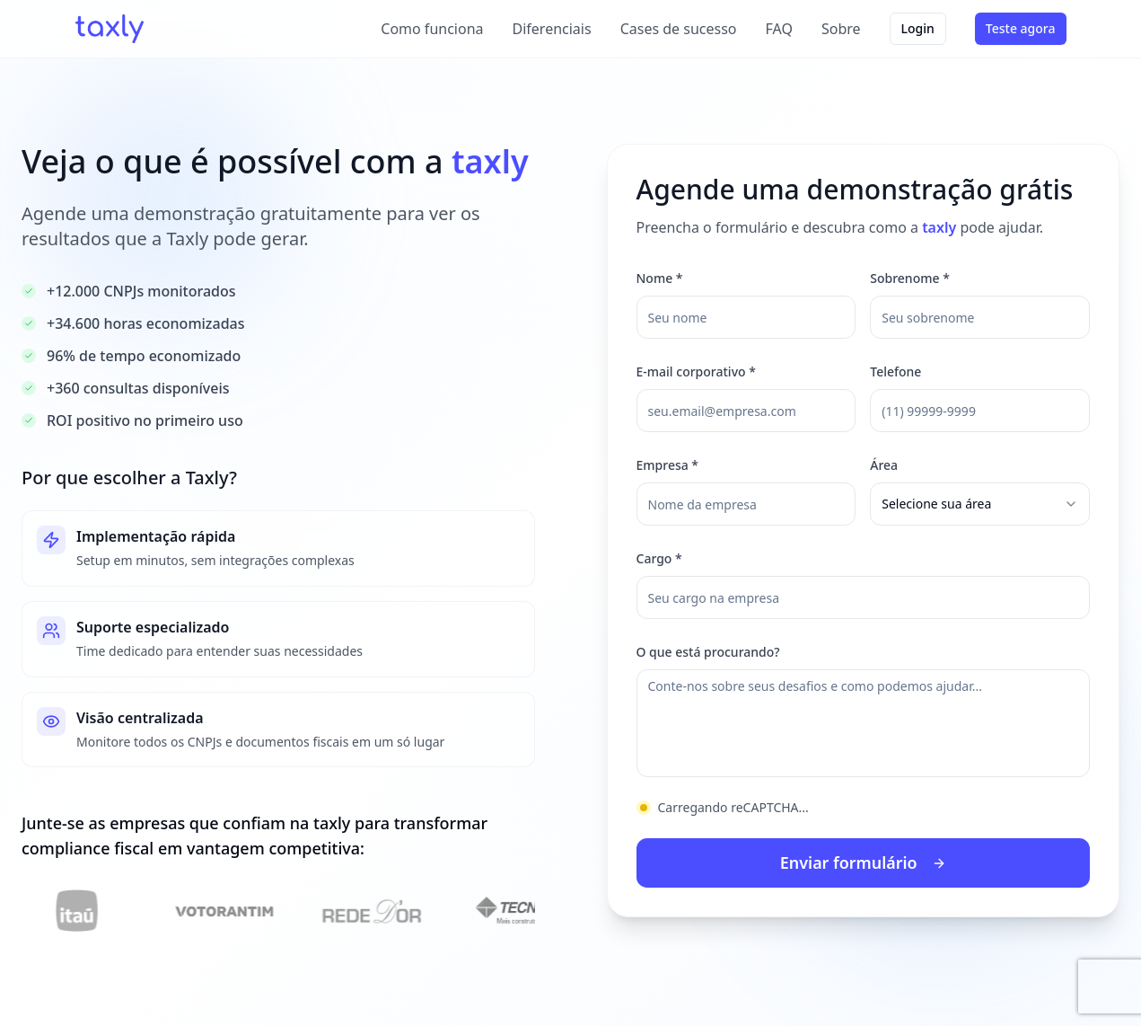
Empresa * (667, 464)
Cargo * (659, 558)
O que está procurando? (708, 651)
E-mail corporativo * (696, 371)
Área (884, 464)
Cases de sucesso (678, 29)
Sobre (841, 29)
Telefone (895, 371)
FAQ (779, 29)
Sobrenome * (910, 278)
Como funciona (432, 29)
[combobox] (980, 504)
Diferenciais (552, 29)
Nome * (659, 278)
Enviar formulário (863, 863)
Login (918, 28)
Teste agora (1021, 28)
